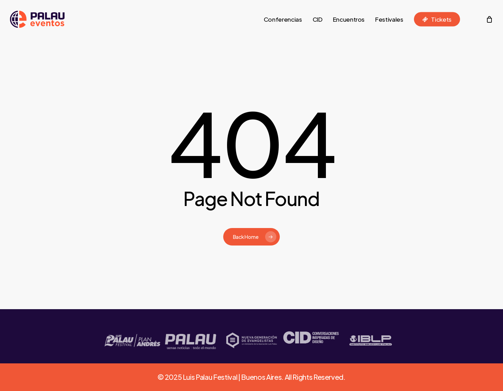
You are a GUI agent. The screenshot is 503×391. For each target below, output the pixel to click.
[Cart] (489, 19)
